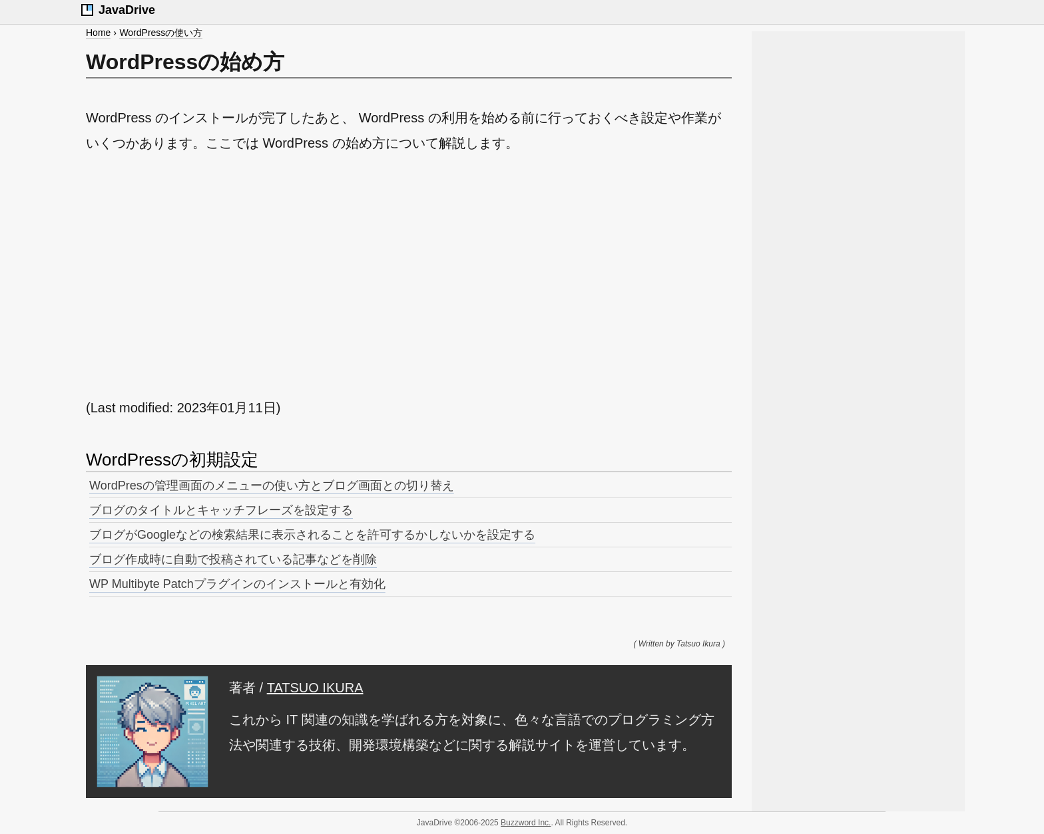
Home (98, 32)
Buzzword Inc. (526, 822)
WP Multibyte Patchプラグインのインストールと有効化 (237, 584)
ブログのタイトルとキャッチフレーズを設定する (221, 510)
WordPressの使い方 (160, 32)
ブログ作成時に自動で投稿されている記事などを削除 (233, 559)
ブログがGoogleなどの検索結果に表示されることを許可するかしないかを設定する (312, 534)
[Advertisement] (409, 275)
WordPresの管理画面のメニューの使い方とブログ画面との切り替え (271, 485)
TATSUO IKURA (315, 687)
